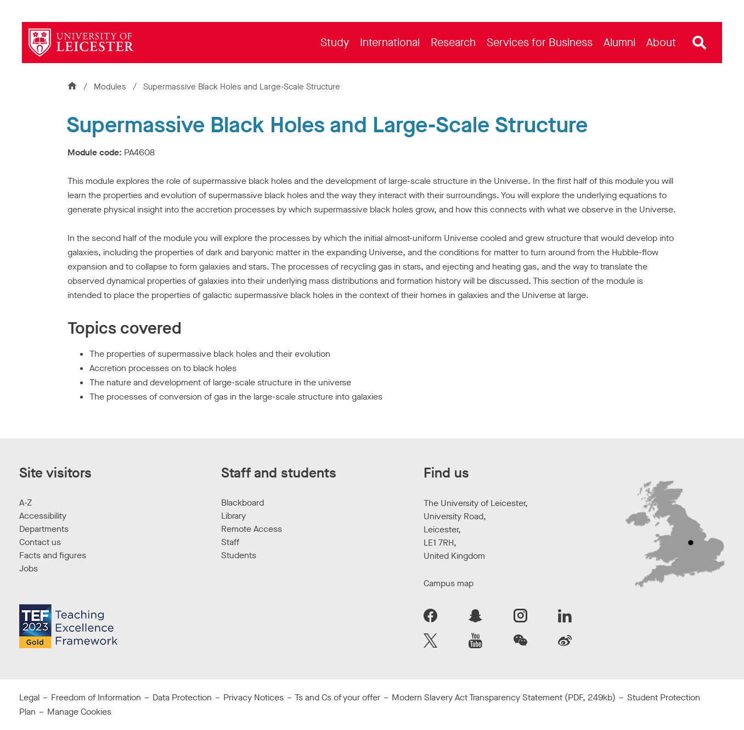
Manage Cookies (79, 711)
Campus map (449, 583)
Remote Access (251, 529)
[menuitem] (334, 42)
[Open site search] (699, 42)
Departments (44, 529)
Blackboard (242, 502)
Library (233, 515)
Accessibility (42, 515)
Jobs (28, 568)
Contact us (40, 542)
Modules (111, 86)
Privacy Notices (253, 697)
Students (238, 555)
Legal (29, 697)
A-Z (25, 502)
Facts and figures (52, 555)
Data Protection (182, 697)
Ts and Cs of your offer (337, 697)
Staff (230, 542)
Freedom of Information (96, 697)
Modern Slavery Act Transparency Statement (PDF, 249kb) (504, 697)
